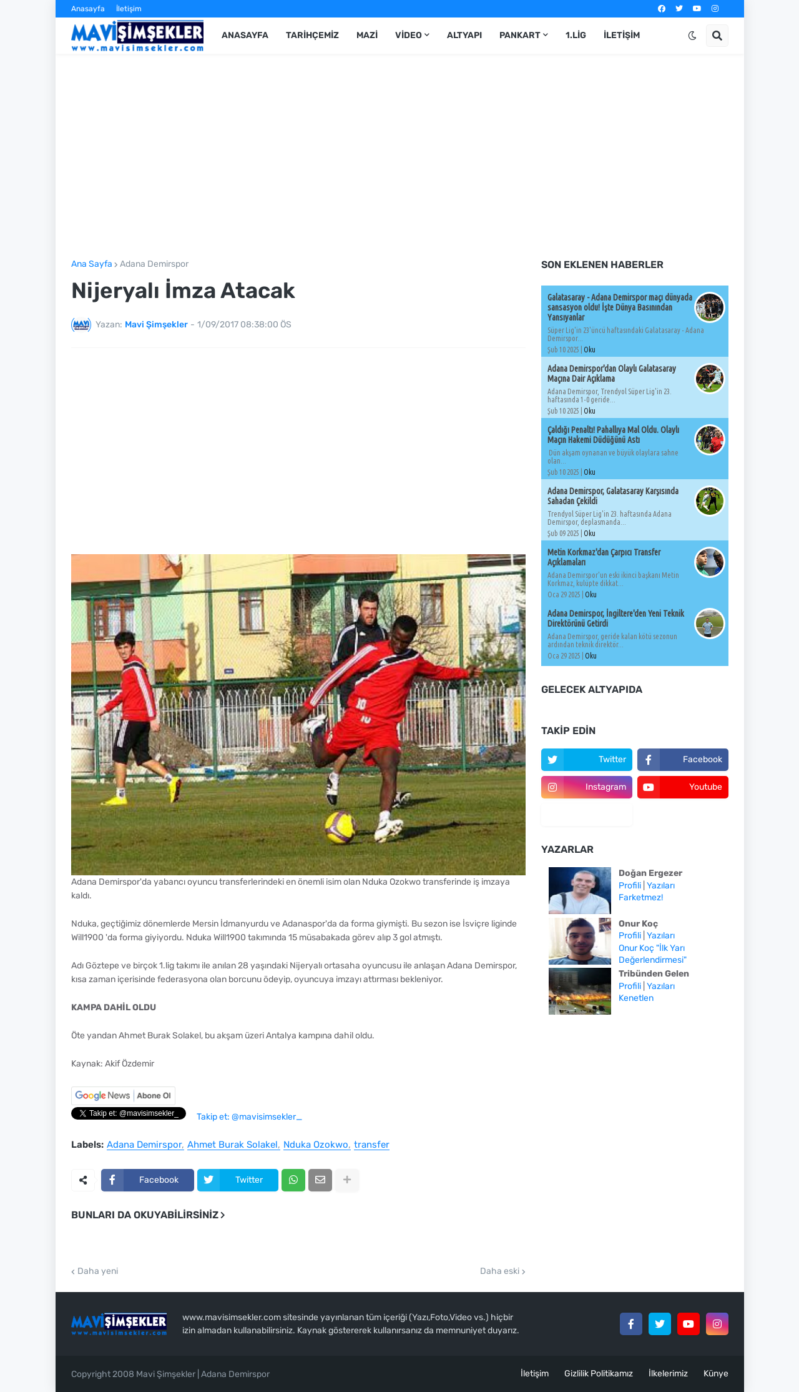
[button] (692, 35)
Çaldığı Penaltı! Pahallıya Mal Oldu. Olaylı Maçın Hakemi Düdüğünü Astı (613, 435)
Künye (715, 1373)
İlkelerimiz (668, 1373)
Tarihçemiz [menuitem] (312, 35)
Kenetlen (636, 998)
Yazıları (661, 885)
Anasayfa (88, 8)
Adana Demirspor (154, 264)
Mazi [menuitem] (367, 35)
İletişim (129, 8)
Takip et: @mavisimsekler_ (249, 1116)
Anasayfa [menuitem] (245, 35)
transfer (372, 1145)
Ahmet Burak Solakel (232, 1145)
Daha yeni (97, 1271)
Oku (590, 350)
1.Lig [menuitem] (576, 35)
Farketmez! (641, 897)
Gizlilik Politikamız (598, 1373)
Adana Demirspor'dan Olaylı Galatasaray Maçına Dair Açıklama (611, 374)
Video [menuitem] (408, 35)
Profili (630, 885)
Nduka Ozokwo (315, 1145)
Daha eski (499, 1271)
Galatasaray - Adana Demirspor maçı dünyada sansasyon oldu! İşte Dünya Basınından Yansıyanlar (619, 307)
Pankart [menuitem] (520, 35)
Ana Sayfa (91, 264)
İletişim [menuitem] (622, 35)
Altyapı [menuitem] (464, 35)
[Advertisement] (399, 156)
